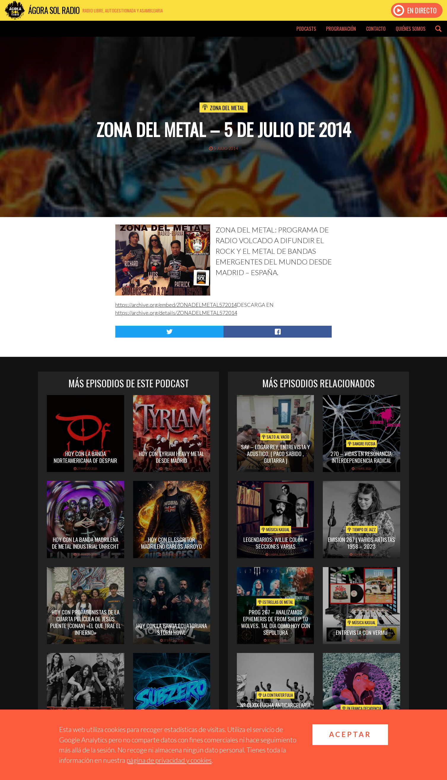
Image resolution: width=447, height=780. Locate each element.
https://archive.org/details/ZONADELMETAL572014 (176, 312)
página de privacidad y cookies (169, 760)
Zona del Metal (227, 107)
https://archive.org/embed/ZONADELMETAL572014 (176, 304)
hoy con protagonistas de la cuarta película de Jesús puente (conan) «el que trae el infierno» (85, 622)
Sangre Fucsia (361, 444)
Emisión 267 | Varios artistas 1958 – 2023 (361, 542)
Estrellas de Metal (275, 602)
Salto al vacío (275, 437)
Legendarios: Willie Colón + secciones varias (275, 542)
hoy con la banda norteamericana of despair (85, 456)
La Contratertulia (275, 695)
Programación (341, 28)
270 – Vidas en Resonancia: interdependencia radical (362, 456)
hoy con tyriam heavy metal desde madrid (171, 456)
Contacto (376, 28)
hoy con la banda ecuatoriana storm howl (171, 628)
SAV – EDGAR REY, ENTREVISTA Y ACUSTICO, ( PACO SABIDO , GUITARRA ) (275, 453)
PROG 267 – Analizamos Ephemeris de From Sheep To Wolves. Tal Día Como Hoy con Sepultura (275, 622)
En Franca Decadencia (361, 708)
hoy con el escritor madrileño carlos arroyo (171, 542)
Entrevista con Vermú (361, 632)
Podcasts (306, 28)
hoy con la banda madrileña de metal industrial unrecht (85, 542)
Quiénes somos (410, 28)
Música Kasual (275, 529)
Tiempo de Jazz (361, 529)
